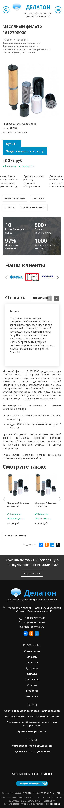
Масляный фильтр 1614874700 (18, 505)
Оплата (9, 207)
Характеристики (15, 198)
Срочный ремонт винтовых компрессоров (32, 710)
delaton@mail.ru (34, 626)
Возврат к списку (15, 535)
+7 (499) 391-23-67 (34, 622)
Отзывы (32, 656)
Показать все (40, 297)
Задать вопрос (32, 573)
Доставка (38, 198)
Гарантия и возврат (33, 207)
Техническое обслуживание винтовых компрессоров (32, 723)
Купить (11, 144)
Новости (32, 690)
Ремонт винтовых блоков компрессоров (32, 716)
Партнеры (32, 679)
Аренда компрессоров (32, 731)
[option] (16, 277)
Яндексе (46, 773)
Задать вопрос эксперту (25, 151)
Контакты (32, 696)
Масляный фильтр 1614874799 (45, 505)
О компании (32, 651)
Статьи (32, 685)
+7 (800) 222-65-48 (34, 618)
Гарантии (32, 662)
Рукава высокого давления (32, 751)
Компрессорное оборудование (32, 745)
